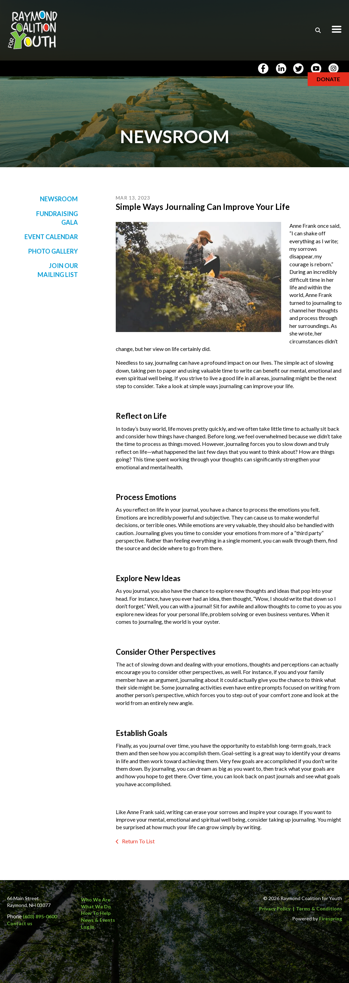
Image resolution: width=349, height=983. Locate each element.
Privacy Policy (274, 908)
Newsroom (59, 199)
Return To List (138, 841)
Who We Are (95, 899)
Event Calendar (51, 237)
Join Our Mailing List (58, 270)
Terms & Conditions (319, 908)
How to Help (96, 913)
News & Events (98, 920)
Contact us (19, 923)
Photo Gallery (53, 251)
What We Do (96, 906)
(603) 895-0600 (40, 916)
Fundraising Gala (57, 218)
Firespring (330, 918)
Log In (87, 927)
